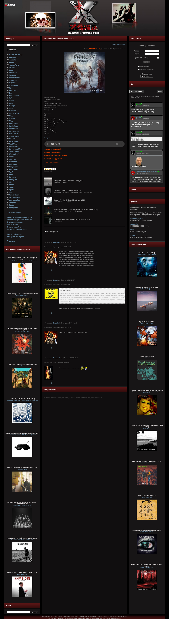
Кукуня (132, 235)
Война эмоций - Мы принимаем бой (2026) (22, 294)
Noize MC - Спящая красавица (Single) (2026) (22, 433)
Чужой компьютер (141, 58)
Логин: (136, 51)
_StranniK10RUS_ (94, 48)
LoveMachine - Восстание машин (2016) (146, 530)
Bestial (132, 230)
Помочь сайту (12, 225)
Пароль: (137, 54)
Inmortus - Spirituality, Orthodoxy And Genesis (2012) (72, 219)
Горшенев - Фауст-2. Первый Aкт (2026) (22, 364)
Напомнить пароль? (146, 69)
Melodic (118, 44)
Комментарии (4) (51, 231)
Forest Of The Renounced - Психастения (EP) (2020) (147, 426)
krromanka (134, 224)
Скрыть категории (14, 212)
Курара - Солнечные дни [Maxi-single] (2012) (147, 390)
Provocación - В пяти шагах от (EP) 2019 (146, 461)
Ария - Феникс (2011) (146, 322)
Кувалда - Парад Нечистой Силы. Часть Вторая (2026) (22, 329)
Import (55, 280)
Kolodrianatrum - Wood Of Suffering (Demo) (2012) (146, 565)
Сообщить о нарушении (53, 159)
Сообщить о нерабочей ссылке (55, 155)
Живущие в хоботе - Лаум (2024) (146, 287)
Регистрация (144, 66)
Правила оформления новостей (19, 220)
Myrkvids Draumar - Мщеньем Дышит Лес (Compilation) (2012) (76, 209)
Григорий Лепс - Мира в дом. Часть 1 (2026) (22, 572)
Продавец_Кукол (136, 218)
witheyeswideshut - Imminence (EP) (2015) (68, 181)
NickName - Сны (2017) (147, 253)
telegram (47, 138)
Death (113, 44)
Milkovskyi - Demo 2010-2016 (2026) (22, 399)
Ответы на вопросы (15, 222)
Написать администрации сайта (19, 217)
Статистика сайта (14, 227)
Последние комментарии (16, 229)
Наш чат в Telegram (14, 234)
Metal (123, 44)
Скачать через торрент (52, 152)
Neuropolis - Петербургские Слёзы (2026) (22, 538)
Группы (11, 241)
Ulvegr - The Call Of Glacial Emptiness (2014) (69, 200)
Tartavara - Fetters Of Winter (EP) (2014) (68, 190)
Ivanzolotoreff (58, 358)
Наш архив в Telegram (15, 237)
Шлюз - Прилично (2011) (146, 495)
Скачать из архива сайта (53, 149)
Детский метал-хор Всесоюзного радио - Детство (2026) (22, 503)
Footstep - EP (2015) (147, 356)
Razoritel (56, 242)
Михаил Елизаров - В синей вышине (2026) (22, 467)
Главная (12, 50)
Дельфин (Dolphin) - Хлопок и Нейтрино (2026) (22, 258)
